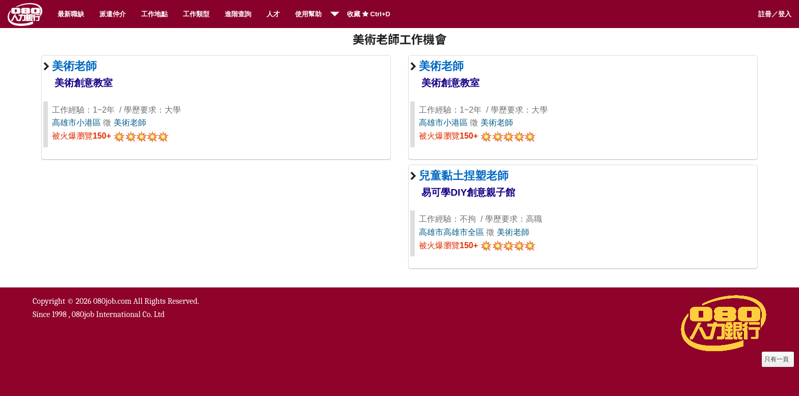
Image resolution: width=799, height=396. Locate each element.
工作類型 (196, 14)
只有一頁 (776, 359)
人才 (273, 14)
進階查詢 (238, 14)
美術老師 (130, 122)
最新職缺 (71, 14)
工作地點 (154, 14)
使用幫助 (308, 14)
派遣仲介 (112, 14)
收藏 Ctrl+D (368, 14)
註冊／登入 (774, 14)
